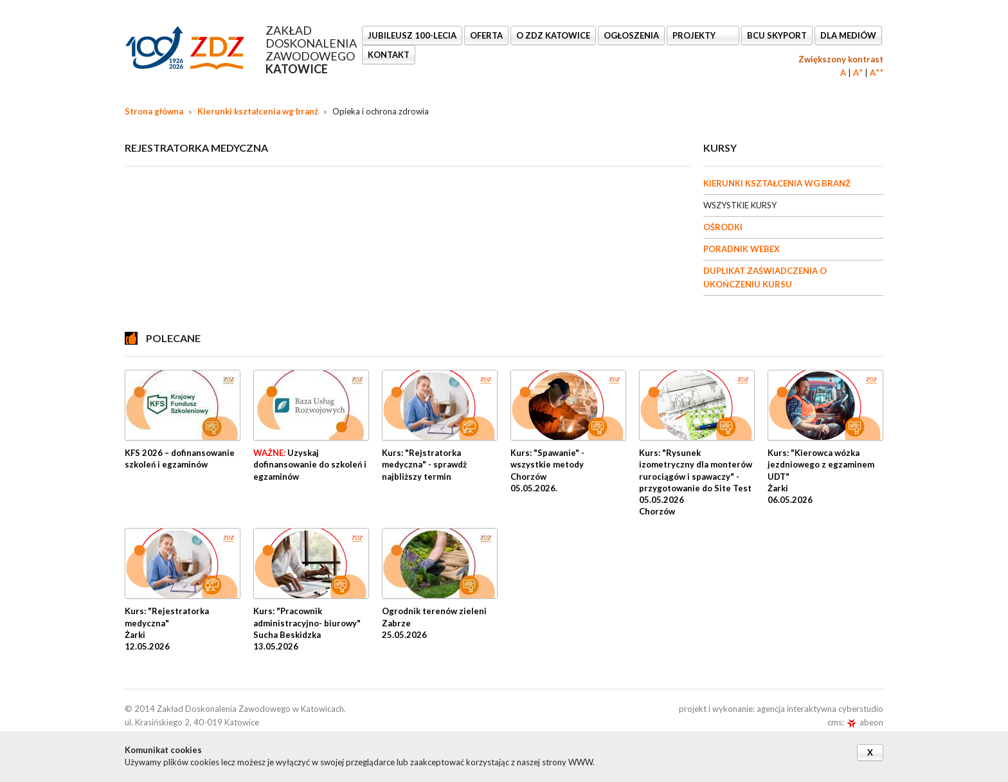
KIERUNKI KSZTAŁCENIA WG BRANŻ (777, 183)
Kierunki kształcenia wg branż (257, 111)
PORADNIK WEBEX (741, 249)
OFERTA (486, 35)
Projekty (694, 35)
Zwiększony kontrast (840, 59)
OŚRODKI (722, 227)
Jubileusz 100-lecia (412, 35)
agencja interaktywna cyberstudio (820, 709)
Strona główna (154, 111)
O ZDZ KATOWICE (553, 35)
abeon (864, 722)
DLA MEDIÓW (848, 35)
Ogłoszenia (631, 35)
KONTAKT (389, 55)
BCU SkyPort (777, 35)
